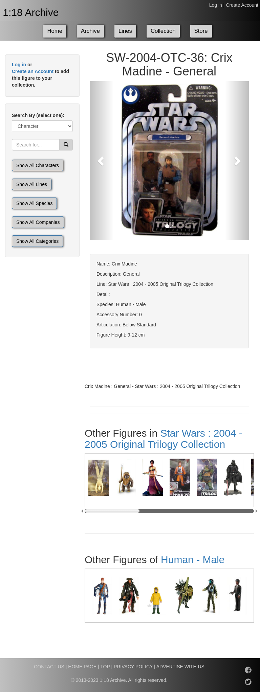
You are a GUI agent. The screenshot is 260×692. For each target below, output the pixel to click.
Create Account (242, 5)
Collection (163, 31)
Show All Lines (31, 184)
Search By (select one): (38, 115)
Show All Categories (37, 241)
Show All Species (34, 203)
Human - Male (192, 559)
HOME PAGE (82, 666)
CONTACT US (49, 666)
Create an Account (32, 71)
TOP (105, 666)
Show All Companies (38, 222)
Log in (215, 5)
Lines (125, 31)
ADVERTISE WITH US (180, 666)
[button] (102, 160)
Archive (90, 31)
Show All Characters (37, 165)
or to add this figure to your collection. (40, 75)
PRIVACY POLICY (133, 666)
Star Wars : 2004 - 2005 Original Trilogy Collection (163, 439)
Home (54, 31)
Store (201, 31)
